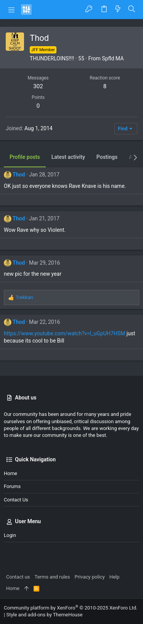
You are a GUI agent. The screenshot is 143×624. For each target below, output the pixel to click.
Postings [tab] (106, 157)
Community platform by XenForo (70, 608)
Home (10, 473)
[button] (11, 9)
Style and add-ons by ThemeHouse (44, 615)
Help (114, 577)
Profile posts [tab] (25, 157)
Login (10, 535)
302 (38, 86)
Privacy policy (89, 577)
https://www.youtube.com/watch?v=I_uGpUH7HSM (64, 333)
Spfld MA (113, 58)
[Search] (131, 9)
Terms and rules (52, 577)
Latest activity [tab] (68, 157)
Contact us (16, 500)
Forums (12, 486)
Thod (19, 174)
